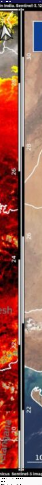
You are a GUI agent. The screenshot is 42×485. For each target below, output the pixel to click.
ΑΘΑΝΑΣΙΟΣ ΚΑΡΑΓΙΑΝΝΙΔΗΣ (6, 482)
